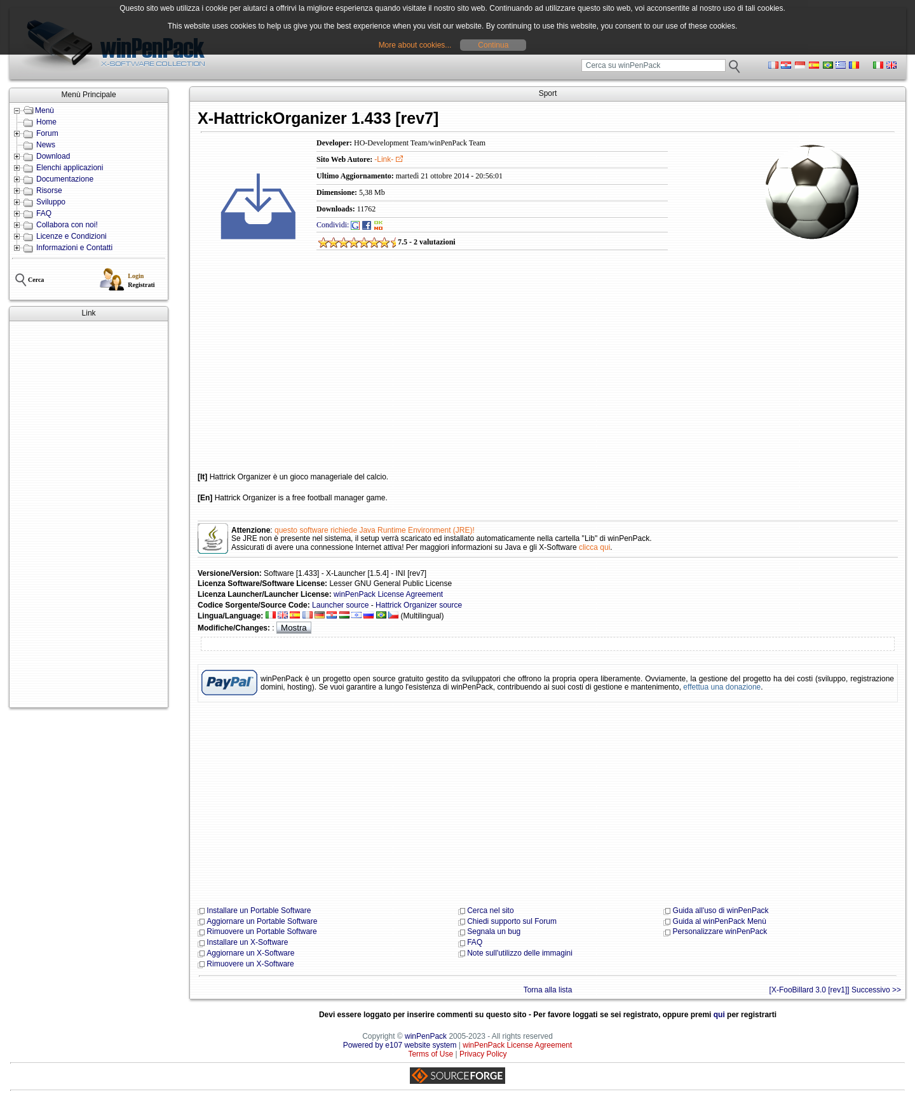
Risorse (49, 190)
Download (53, 156)
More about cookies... (415, 45)
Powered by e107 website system (400, 1045)
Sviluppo (50, 201)
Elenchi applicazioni (69, 167)
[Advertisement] (88, 514)
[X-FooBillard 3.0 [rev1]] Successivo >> (835, 989)
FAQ (43, 213)
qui (719, 1014)
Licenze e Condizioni (71, 236)
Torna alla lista (548, 989)
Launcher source (340, 605)
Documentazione (64, 179)
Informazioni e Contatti (74, 247)
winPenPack (426, 1036)
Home (46, 121)
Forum (47, 133)
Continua (493, 45)
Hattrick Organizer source (419, 605)
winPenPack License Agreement (388, 594)
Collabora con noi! (67, 224)
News (45, 144)
